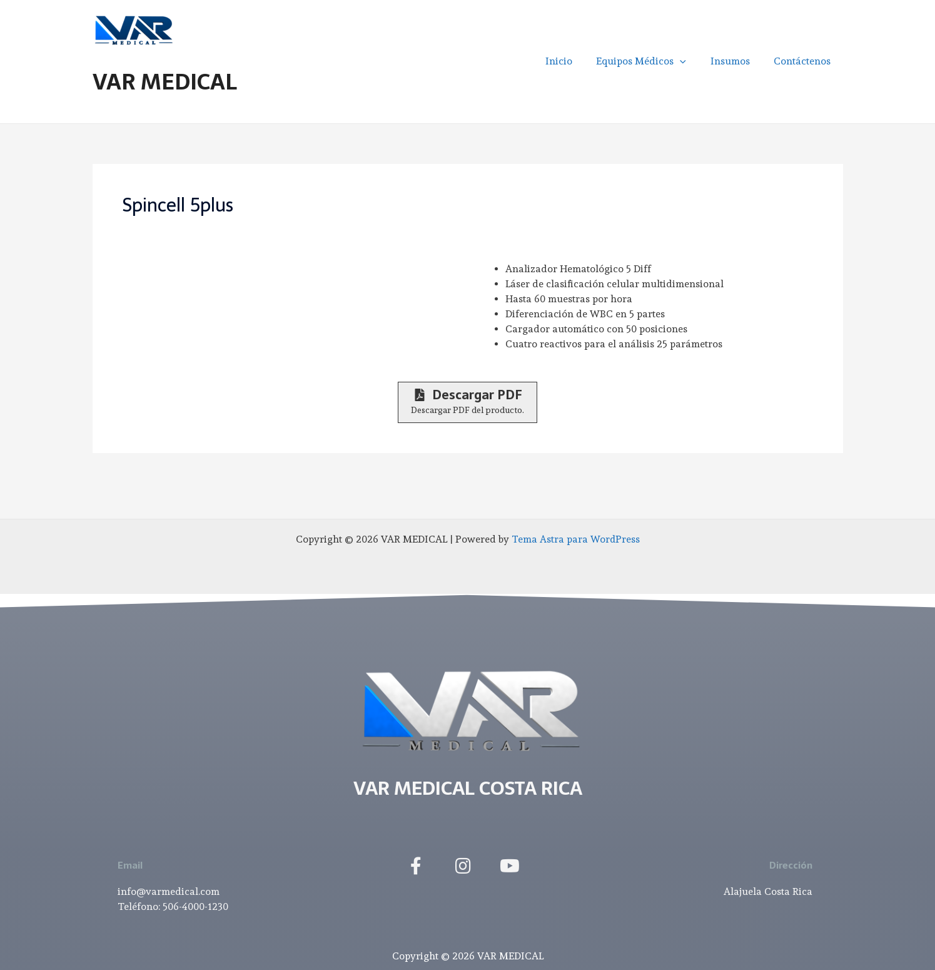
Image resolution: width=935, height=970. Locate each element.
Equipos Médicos (652, 61)
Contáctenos (804, 61)
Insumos (736, 61)
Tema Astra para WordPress (575, 539)
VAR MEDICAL (165, 82)
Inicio (573, 61)
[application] (690, 61)
